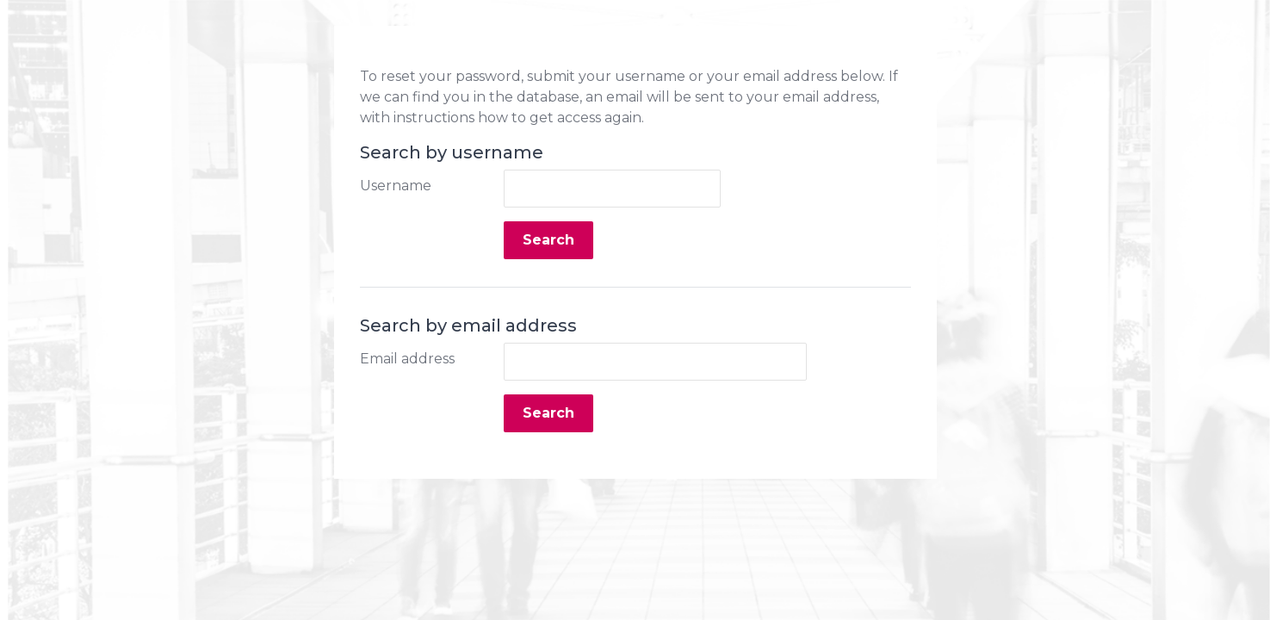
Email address (407, 358)
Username (395, 185)
